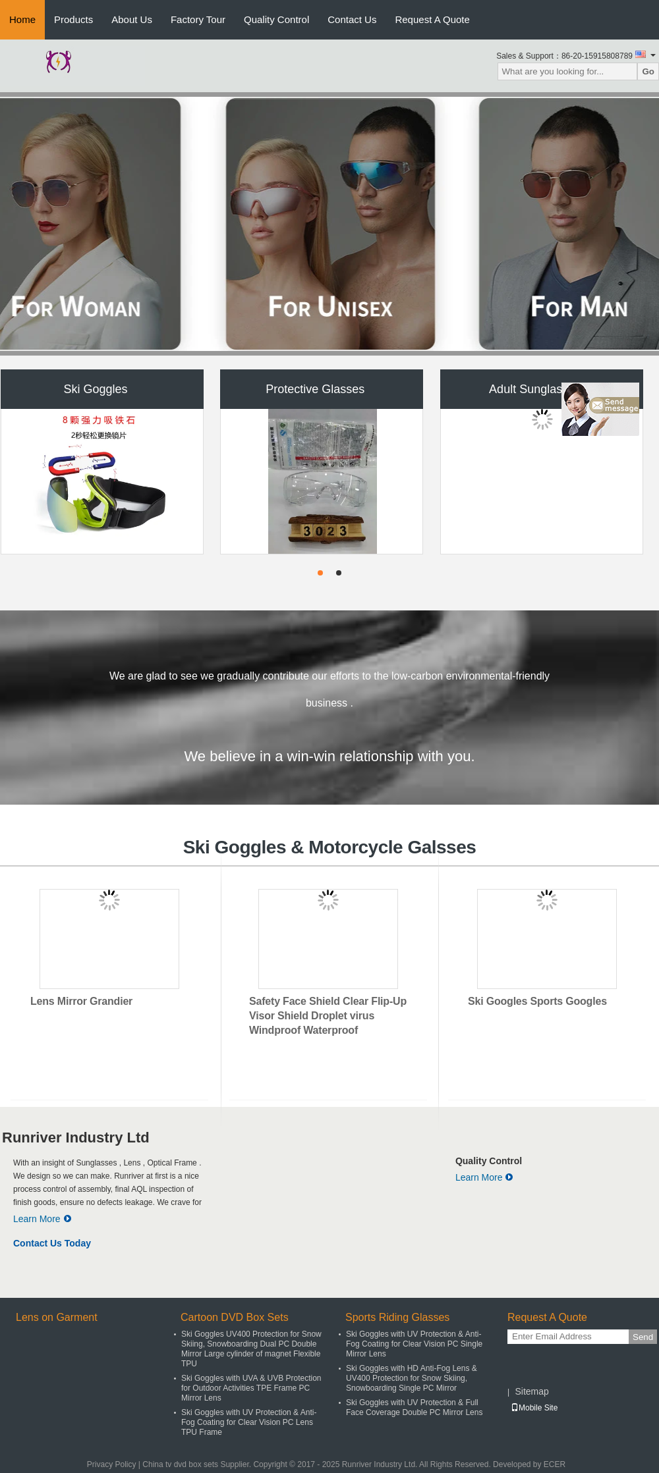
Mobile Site (534, 1407)
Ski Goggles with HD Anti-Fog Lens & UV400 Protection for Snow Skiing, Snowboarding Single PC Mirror (411, 1378)
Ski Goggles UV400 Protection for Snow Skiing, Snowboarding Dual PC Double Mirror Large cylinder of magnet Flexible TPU (251, 1348)
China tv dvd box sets (180, 1464)
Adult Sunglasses (535, 389)
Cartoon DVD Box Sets (235, 1317)
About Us (131, 19)
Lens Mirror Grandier (81, 1001)
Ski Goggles (95, 389)
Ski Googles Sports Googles (537, 1001)
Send (643, 1337)
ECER (554, 1464)
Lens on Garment (57, 1317)
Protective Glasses (315, 389)
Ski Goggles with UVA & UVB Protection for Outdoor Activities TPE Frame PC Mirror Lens (251, 1388)
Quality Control (276, 19)
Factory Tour (198, 19)
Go (648, 71)
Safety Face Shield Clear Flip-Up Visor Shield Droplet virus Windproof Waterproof (328, 1016)
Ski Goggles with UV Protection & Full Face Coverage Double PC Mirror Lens (414, 1407)
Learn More (42, 1219)
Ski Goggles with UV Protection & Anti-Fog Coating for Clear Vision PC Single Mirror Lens (414, 1343)
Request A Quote (432, 19)
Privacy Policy (111, 1464)
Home (22, 19)
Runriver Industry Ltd (76, 1137)
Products (73, 19)
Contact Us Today (52, 1243)
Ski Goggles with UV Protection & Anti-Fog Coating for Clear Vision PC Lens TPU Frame (248, 1422)
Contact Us (352, 19)
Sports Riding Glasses (397, 1317)
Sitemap (531, 1391)
